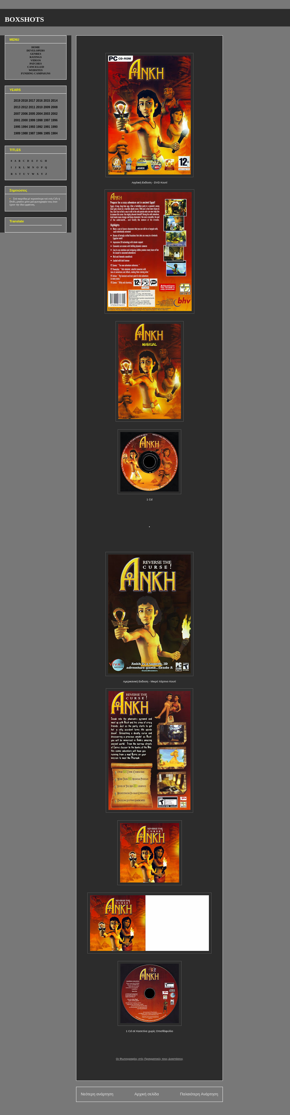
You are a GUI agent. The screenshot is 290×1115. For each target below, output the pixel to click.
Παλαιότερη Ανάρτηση (199, 1094)
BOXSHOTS (24, 19)
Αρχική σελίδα (146, 1094)
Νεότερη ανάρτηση (97, 1094)
